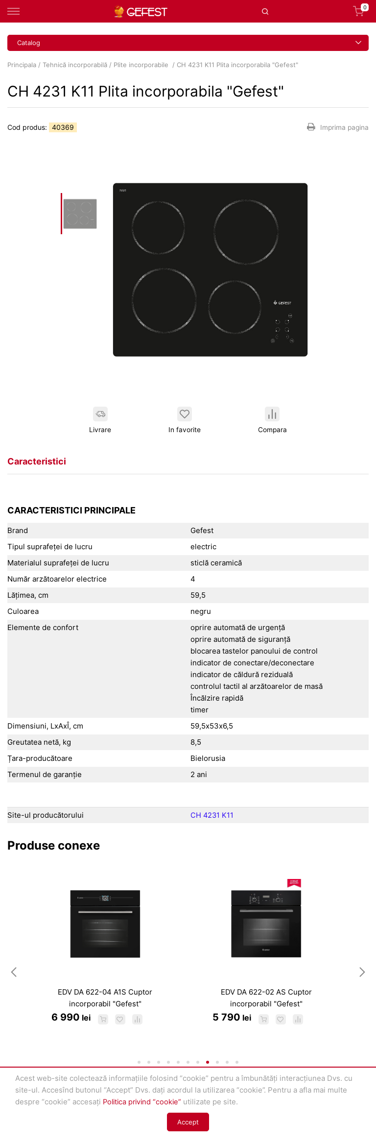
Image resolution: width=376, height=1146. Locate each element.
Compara (272, 420)
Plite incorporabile (142, 65)
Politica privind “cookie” (144, 1101)
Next (362, 979)
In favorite (184, 420)
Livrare (100, 420)
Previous (13, 979)
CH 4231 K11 (212, 815)
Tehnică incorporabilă (75, 65)
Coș (361, 11)
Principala (21, 65)
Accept (188, 1122)
